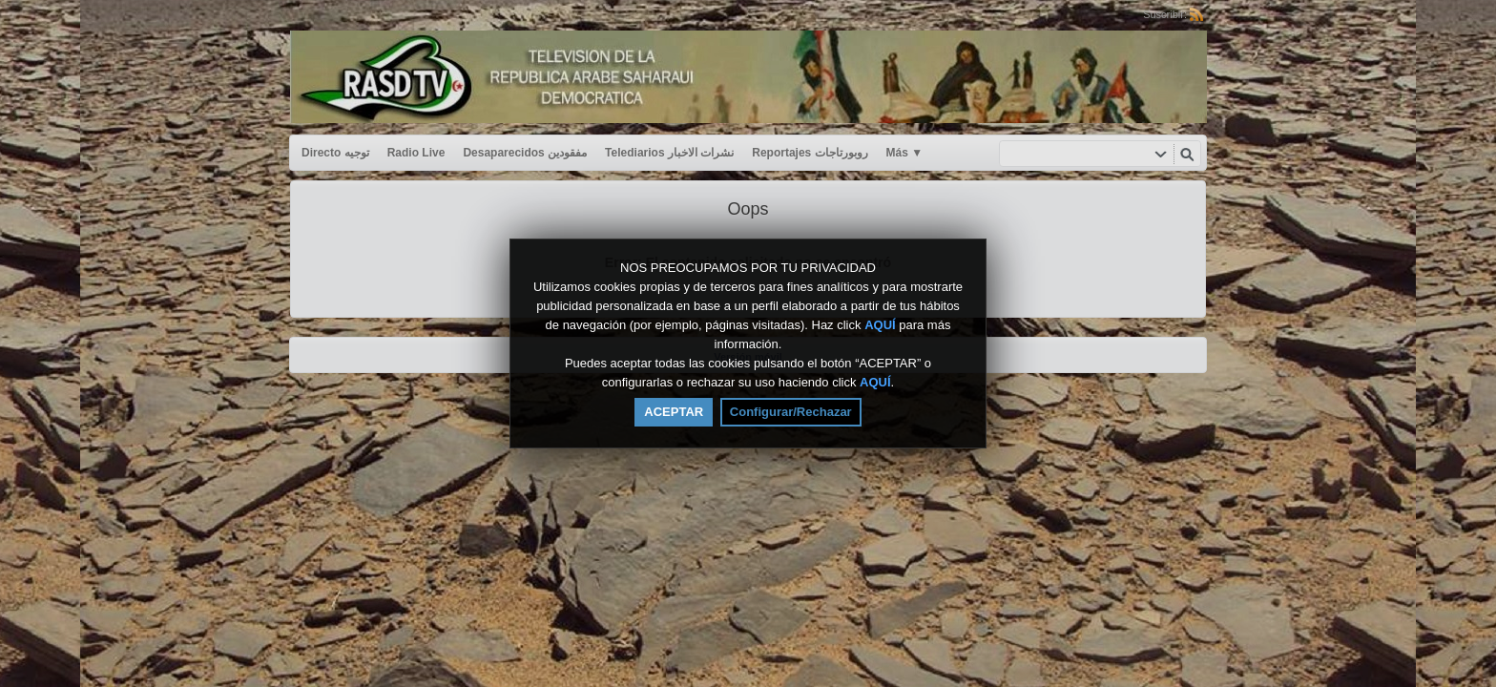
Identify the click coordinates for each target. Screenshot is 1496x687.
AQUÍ (880, 325)
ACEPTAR (673, 412)
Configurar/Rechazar (791, 412)
